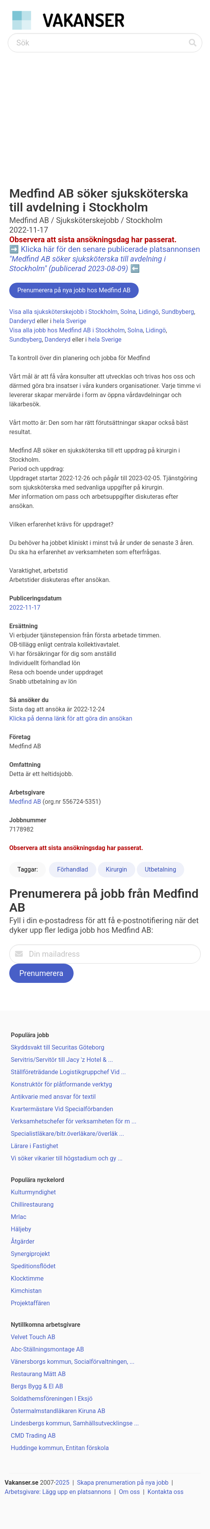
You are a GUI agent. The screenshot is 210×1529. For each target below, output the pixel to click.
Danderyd (22, 321)
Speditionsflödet (33, 1266)
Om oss (129, 1491)
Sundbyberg (177, 311)
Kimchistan (26, 1290)
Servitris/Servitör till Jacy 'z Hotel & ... (62, 1059)
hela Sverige (69, 321)
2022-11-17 (24, 607)
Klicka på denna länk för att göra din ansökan (70, 718)
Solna (128, 311)
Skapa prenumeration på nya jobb (122, 1482)
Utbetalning (160, 869)
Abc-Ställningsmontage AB (47, 1349)
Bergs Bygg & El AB (37, 1386)
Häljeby (21, 1229)
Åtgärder (22, 1241)
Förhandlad (72, 869)
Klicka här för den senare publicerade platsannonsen (104, 259)
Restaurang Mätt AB (38, 1374)
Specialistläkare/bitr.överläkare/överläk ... (67, 1133)
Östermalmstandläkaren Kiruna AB (58, 1411)
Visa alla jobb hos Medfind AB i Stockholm (67, 330)
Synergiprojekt (30, 1253)
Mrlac (18, 1217)
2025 (62, 1482)
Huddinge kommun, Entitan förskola (60, 1448)
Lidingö (149, 311)
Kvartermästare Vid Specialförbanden (62, 1109)
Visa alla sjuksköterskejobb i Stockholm (63, 311)
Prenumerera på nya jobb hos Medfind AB (74, 290)
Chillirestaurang (32, 1204)
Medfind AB (25, 801)
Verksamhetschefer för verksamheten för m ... (73, 1121)
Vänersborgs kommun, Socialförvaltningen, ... (72, 1361)
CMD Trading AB (33, 1435)
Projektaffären (30, 1303)
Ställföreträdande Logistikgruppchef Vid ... (68, 1072)
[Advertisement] (105, 110)
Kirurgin (116, 869)
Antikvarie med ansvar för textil (53, 1096)
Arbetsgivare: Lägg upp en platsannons (58, 1491)
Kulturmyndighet (33, 1192)
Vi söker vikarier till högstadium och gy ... (67, 1158)
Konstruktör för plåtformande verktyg (61, 1084)
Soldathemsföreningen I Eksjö (51, 1398)
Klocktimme (27, 1278)
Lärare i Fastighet (34, 1146)
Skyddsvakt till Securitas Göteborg (57, 1047)
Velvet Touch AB (33, 1337)
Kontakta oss (165, 1491)
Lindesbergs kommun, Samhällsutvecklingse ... (75, 1423)
